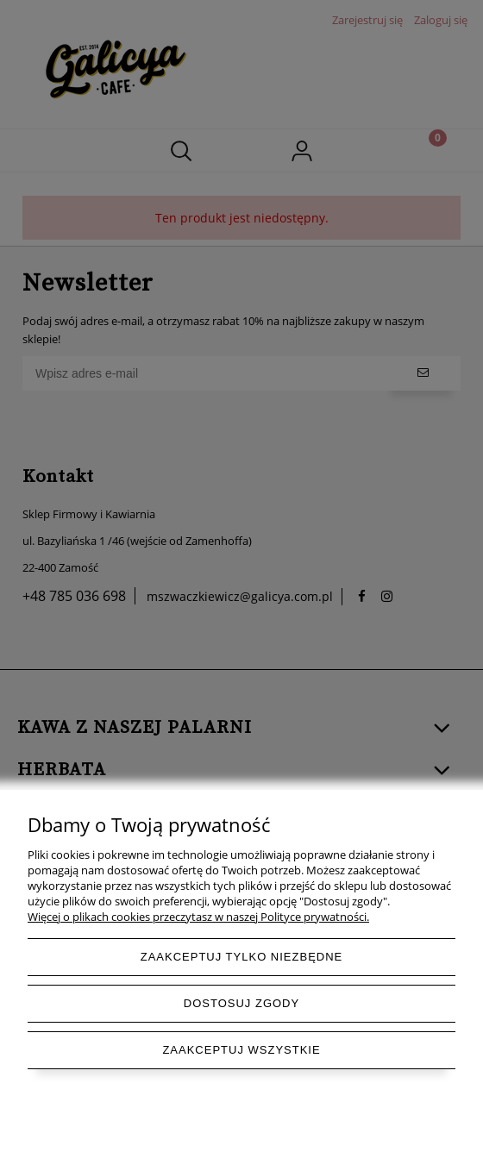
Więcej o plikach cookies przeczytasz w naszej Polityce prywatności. (198, 916)
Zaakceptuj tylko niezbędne (242, 956)
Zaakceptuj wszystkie (241, 1049)
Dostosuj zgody (241, 1003)
